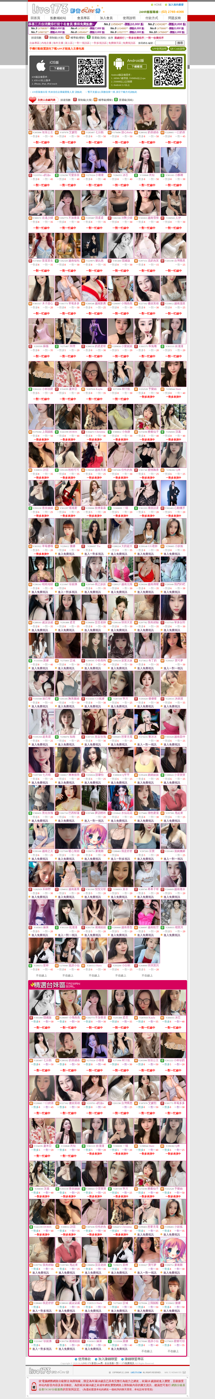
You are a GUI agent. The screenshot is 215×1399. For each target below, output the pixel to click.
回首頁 (35, 18)
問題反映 (174, 18)
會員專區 (83, 18)
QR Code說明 (177, 48)
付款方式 (151, 18)
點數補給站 (58, 18)
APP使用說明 (159, 48)
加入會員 (106, 18)
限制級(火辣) (56, 37)
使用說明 (129, 18)
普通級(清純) (99, 37)
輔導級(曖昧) (78, 37)
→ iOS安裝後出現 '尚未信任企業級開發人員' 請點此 (55, 92)
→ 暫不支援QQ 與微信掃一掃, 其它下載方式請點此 (111, 92)
